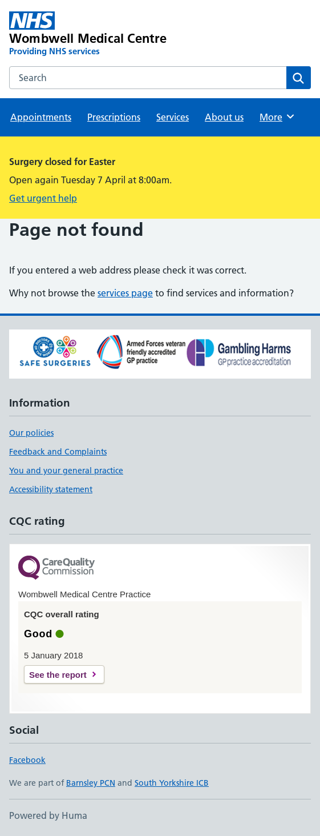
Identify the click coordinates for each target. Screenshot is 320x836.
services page (125, 293)
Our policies (31, 433)
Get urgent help (43, 198)
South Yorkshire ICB (172, 783)
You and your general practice (66, 470)
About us (224, 117)
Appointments (40, 117)
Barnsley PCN (90, 783)
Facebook (27, 760)
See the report (58, 675)
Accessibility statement (50, 489)
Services (172, 117)
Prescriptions (113, 117)
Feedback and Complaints (58, 452)
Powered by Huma (48, 815)
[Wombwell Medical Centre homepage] (99, 34)
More (277, 116)
